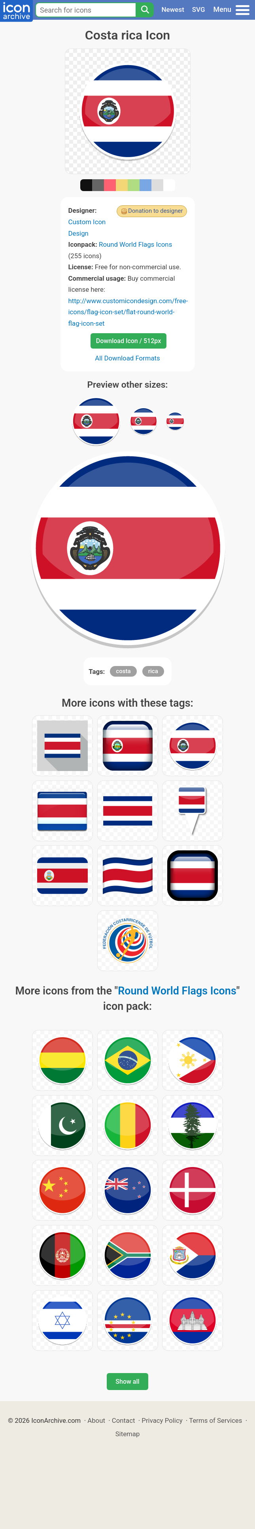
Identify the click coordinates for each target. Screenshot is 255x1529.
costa (123, 671)
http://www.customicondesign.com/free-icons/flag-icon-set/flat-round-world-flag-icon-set (128, 312)
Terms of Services (215, 1420)
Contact (123, 1420)
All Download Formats (127, 358)
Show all (127, 1381)
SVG (198, 9)
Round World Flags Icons (135, 244)
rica (153, 671)
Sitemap (127, 1434)
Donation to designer (155, 210)
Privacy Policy (162, 1420)
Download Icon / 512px (128, 341)
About (96, 1420)
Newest (173, 9)
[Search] (145, 9)
